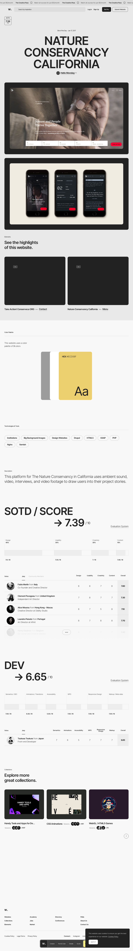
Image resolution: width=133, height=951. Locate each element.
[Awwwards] (10, 9)
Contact (43, 309)
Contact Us (84, 924)
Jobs (31, 921)
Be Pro (106, 9)
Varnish (22, 444)
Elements (7, 924)
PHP (114, 438)
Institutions (12, 438)
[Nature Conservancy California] (98, 281)
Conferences (59, 921)
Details (71, 944)
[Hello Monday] (66, 73)
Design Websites (59, 438)
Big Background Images (34, 438)
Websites (7, 917)
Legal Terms (21, 936)
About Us (83, 921)
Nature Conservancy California (66, 52)
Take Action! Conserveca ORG (19, 309)
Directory (58, 917)
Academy (33, 917)
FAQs (82, 917)
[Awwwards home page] (44, 943)
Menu (105, 309)
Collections (8, 921)
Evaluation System (120, 526)
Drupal (77, 438)
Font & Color (62, 944)
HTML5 (90, 438)
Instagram (76, 936)
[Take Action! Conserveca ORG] (35, 281)
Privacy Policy (32, 936)
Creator (52, 944)
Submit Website (120, 9)
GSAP (103, 438)
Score (78, 944)
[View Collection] (24, 804)
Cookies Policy (9, 936)
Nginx (9, 444)
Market (32, 924)
